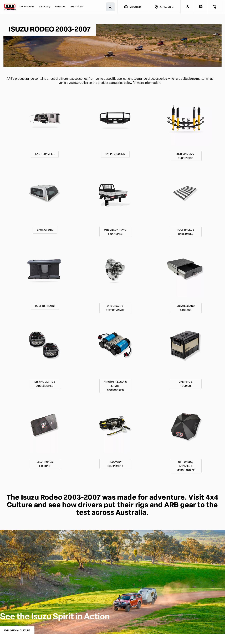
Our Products (27, 7)
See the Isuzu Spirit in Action (55, 617)
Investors (60, 7)
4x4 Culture (76, 7)
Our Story (44, 7)
